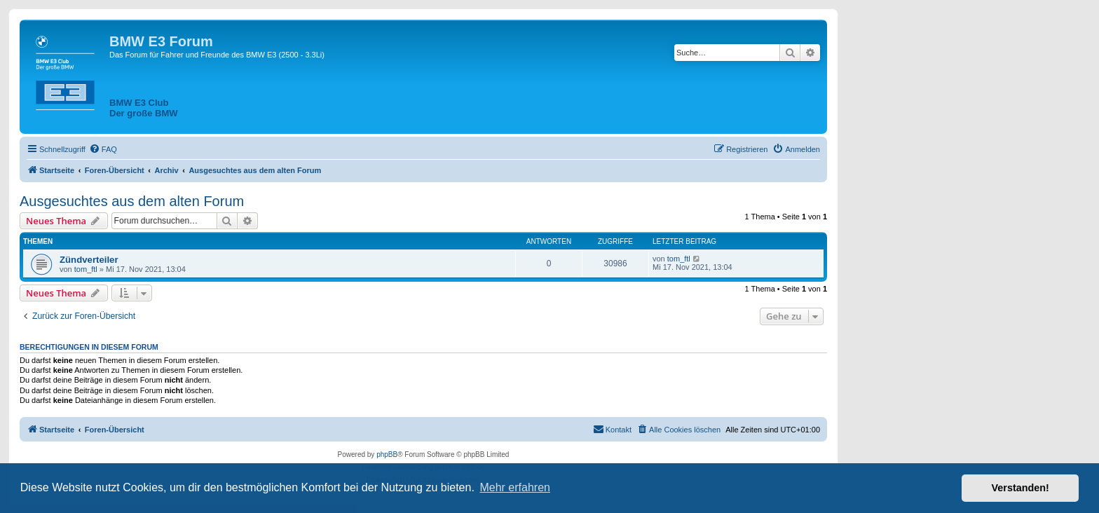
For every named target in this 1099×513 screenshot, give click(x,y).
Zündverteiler (89, 259)
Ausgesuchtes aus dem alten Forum (132, 201)
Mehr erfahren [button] (514, 487)
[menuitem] (103, 149)
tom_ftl (85, 269)
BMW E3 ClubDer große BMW (143, 107)
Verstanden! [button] (1020, 487)
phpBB (386, 454)
